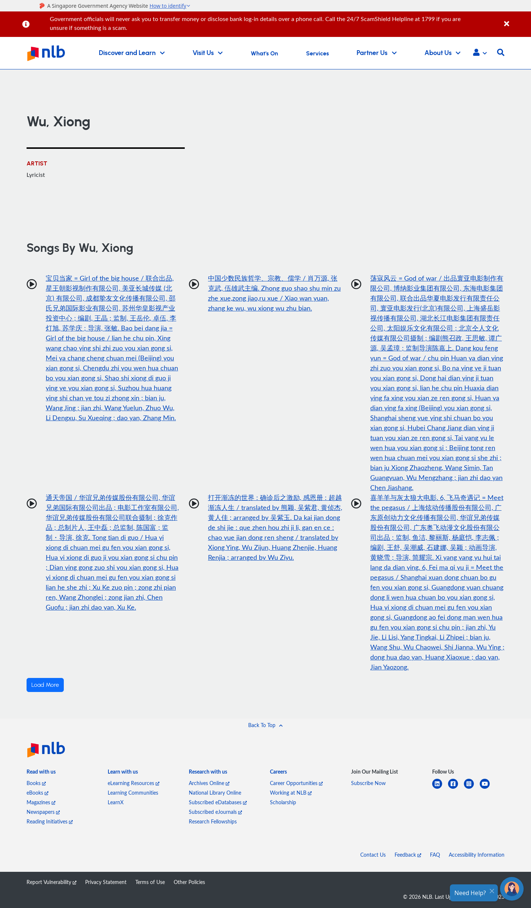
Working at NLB (291, 792)
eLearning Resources (133, 783)
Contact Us (373, 854)
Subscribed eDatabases (218, 802)
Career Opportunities (296, 783)
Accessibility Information (476, 854)
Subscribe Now (368, 783)
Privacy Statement (105, 881)
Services (317, 53)
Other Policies (189, 881)
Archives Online (209, 783)
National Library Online (215, 792)
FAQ (435, 854)
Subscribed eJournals (215, 811)
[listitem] (41, 773)
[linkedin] (440, 788)
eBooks (37, 792)
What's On (264, 53)
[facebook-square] (456, 788)
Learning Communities (133, 792)
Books (36, 783)
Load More (45, 685)
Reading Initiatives (50, 821)
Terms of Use (150, 881)
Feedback (408, 854)
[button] (480, 53)
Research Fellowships (213, 821)
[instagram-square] (472, 788)
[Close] (516, 19)
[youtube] (488, 788)
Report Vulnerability (51, 881)
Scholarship (283, 802)
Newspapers (43, 811)
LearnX (116, 802)
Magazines (41, 802)
